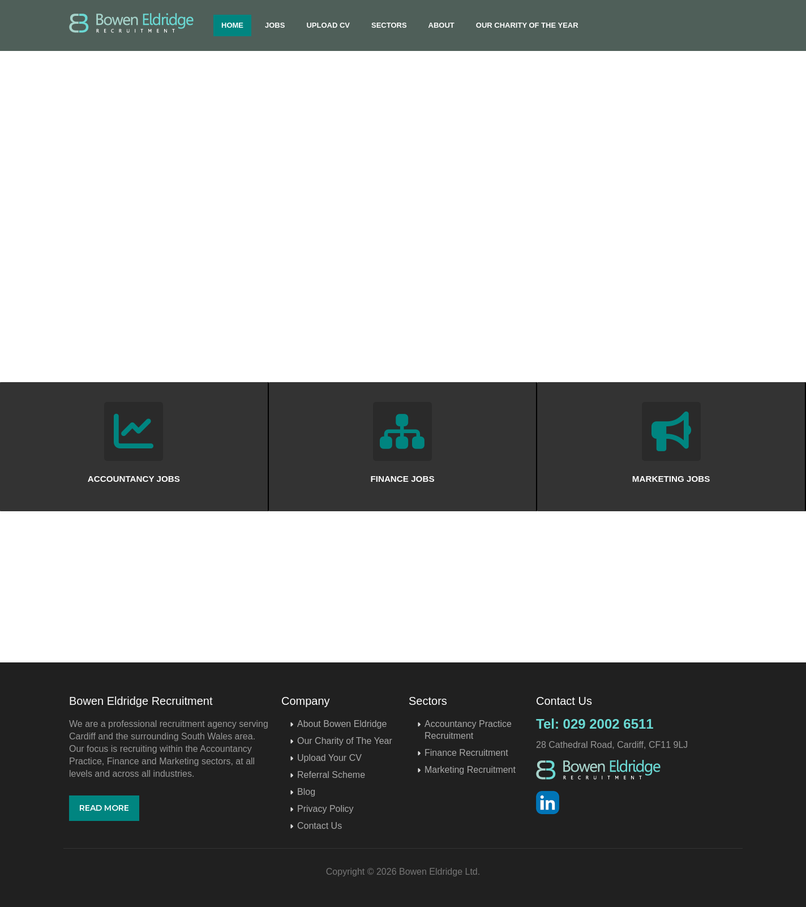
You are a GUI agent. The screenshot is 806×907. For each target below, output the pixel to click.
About (441, 25)
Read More (104, 808)
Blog (306, 792)
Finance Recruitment (466, 753)
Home (232, 25)
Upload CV (328, 25)
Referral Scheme (331, 775)
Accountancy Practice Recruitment (468, 730)
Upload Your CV (329, 758)
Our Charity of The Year (527, 25)
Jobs (275, 25)
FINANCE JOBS (402, 479)
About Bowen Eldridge (342, 724)
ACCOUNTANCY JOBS (134, 479)
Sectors (389, 25)
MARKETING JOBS (671, 479)
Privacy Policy (325, 809)
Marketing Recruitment (470, 770)
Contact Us (319, 826)
